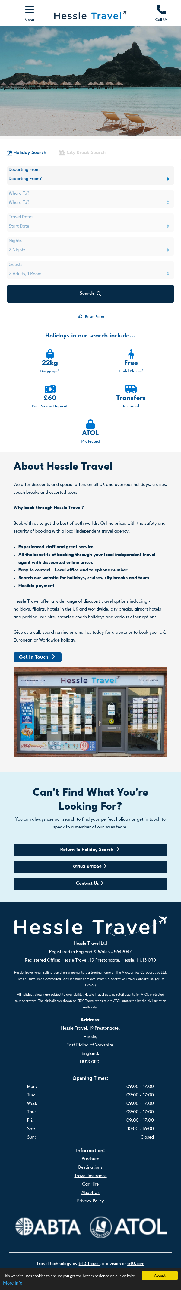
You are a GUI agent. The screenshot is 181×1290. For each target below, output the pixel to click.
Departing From (24, 184)
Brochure (90, 1174)
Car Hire (90, 1199)
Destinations (90, 1182)
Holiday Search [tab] (26, 167)
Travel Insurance (90, 1191)
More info (12, 1283)
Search (90, 308)
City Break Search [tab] (82, 167)
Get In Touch (37, 672)
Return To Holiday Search (89, 864)
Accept (160, 1275)
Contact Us (89, 898)
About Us (90, 1207)
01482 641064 (89, 881)
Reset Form (91, 332)
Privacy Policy (90, 1216)
